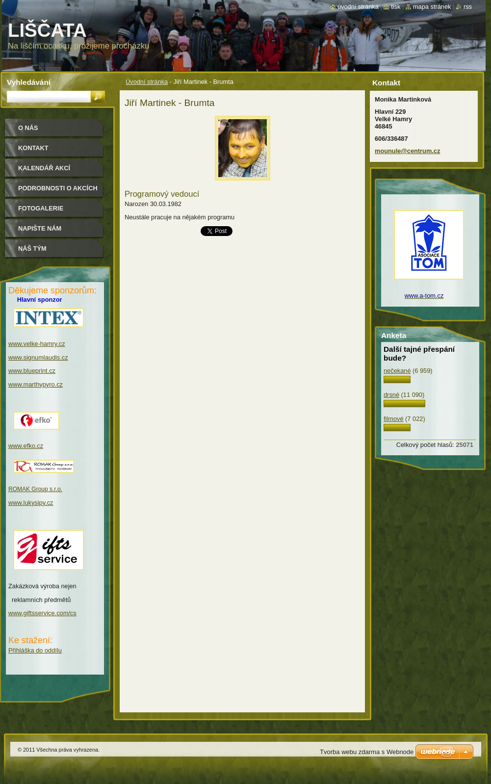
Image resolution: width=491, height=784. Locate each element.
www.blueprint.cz (31, 370)
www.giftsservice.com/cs (42, 613)
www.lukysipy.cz (30, 502)
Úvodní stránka (147, 81)
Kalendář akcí (44, 168)
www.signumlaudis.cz (38, 357)
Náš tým (32, 248)
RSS (468, 6)
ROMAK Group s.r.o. (35, 489)
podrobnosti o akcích (58, 188)
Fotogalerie (40, 208)
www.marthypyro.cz (35, 384)
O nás (28, 127)
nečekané (397, 370)
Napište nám (39, 228)
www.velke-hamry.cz (36, 343)
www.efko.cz (25, 445)
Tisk (395, 6)
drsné (391, 394)
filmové (394, 418)
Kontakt (33, 148)
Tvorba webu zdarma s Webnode (366, 752)
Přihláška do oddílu (35, 650)
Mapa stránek (432, 6)
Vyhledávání (29, 82)
